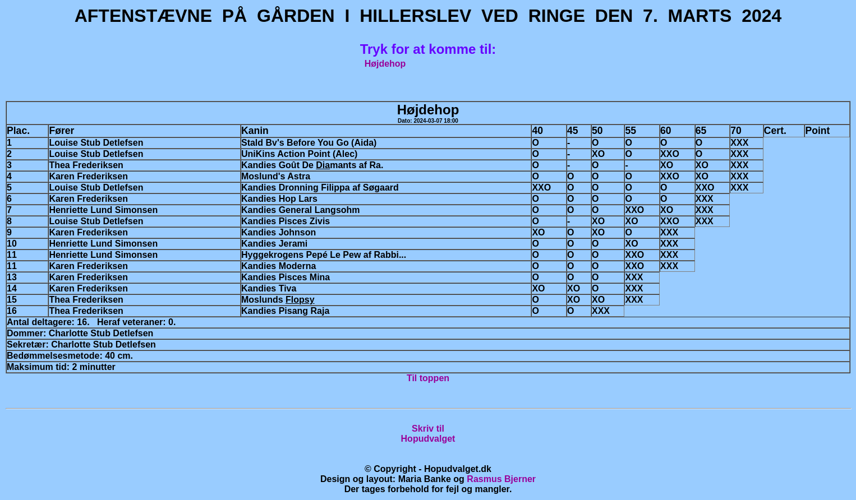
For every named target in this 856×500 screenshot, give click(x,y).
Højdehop (385, 63)
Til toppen (428, 378)
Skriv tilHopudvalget (428, 433)
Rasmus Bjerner (501, 479)
